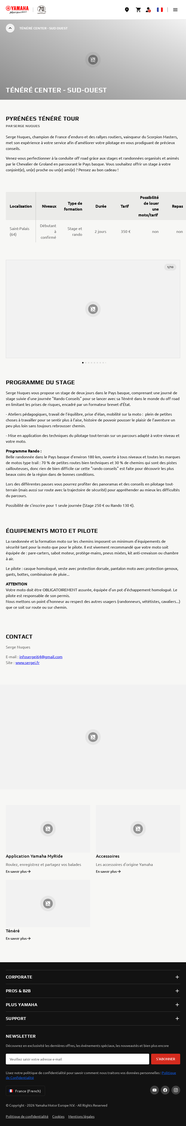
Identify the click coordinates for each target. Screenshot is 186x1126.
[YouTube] (154, 1090)
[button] (175, 10)
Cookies (58, 1116)
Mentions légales (81, 1116)
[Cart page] (138, 10)
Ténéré (13, 930)
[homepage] (17, 9)
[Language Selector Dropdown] (160, 10)
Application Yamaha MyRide (34, 856)
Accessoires (107, 856)
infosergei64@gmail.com (40, 656)
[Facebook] (165, 1090)
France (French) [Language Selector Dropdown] (24, 1091)
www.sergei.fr (27, 662)
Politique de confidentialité (27, 1116)
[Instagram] (175, 1090)
